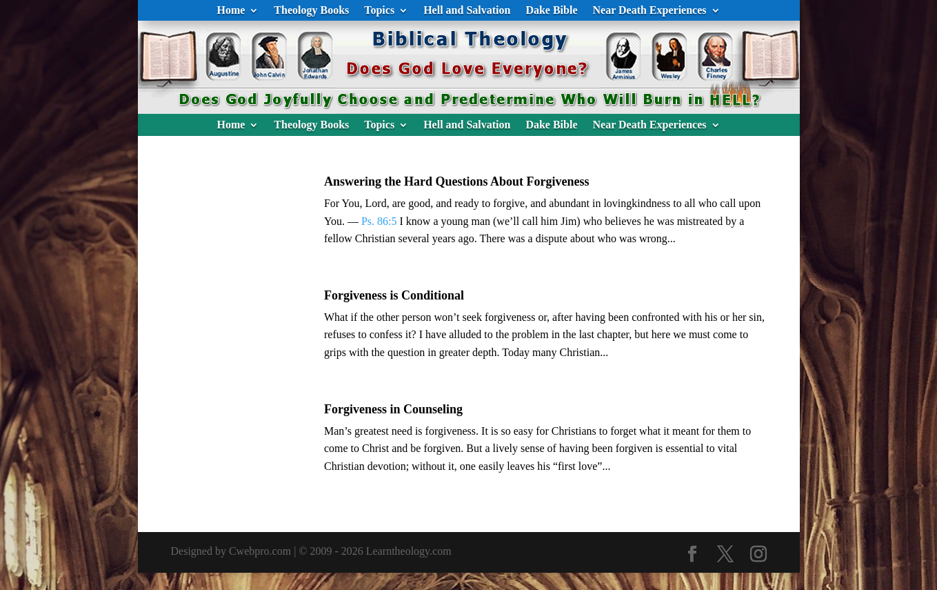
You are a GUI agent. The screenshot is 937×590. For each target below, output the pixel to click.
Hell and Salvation (466, 11)
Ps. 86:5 (379, 221)
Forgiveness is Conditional (394, 295)
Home (230, 11)
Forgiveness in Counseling (393, 409)
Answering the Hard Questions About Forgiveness (457, 181)
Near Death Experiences (650, 11)
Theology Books (311, 11)
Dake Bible (551, 11)
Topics (379, 11)
